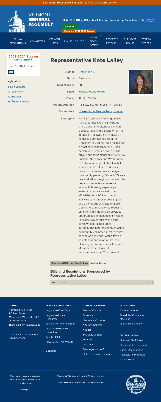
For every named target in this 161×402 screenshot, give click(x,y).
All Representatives (19, 101)
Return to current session (100, 2)
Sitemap (124, 340)
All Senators (14, 96)
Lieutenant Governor (94, 320)
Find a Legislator (17, 86)
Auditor (87, 329)
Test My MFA (53, 337)
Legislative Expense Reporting (57, 330)
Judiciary (88, 344)
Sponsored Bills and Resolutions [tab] (69, 263)
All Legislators (16, 91)
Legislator (113, 20)
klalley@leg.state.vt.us (92, 91)
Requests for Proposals (132, 354)
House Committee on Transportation (101, 111)
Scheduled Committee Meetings (132, 317)
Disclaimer (51, 351)
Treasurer (88, 339)
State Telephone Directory (97, 354)
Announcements (129, 310)
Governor (88, 315)
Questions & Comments (133, 345)
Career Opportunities (131, 350)
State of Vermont (92, 310)
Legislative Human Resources (56, 317)
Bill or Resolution (92, 20)
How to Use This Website (59, 342)
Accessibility (127, 359)
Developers (25, 389)
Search (69, 26)
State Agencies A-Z (93, 349)
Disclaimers (136, 340)
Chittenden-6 (87, 72)
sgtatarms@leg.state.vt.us (24, 324)
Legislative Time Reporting (60, 323)
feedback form (34, 379)
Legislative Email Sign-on (59, 310)
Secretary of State (92, 334)
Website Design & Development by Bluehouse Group (80, 382)
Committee (129, 20)
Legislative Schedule (131, 323)
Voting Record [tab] (98, 263)
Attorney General (92, 325)
